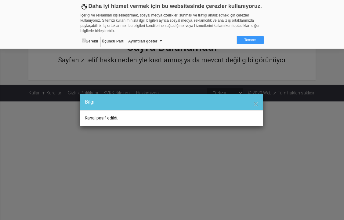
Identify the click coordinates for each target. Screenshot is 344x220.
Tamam (250, 40)
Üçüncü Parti (113, 41)
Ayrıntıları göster (143, 41)
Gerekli (90, 40)
